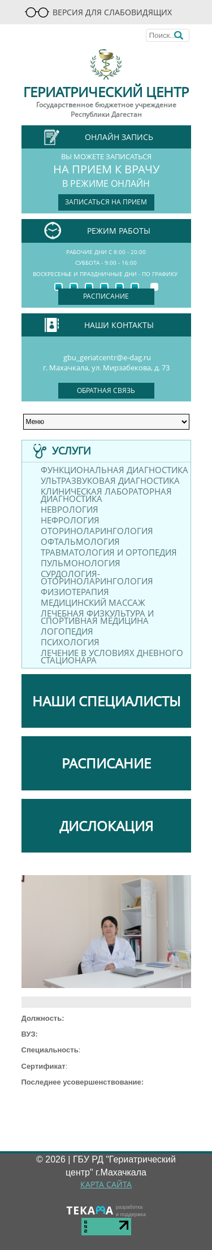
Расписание (106, 296)
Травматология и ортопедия (109, 552)
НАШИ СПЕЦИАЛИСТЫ (106, 701)
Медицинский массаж (93, 602)
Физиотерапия (75, 592)
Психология (70, 642)
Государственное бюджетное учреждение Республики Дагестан (106, 109)
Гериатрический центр (106, 91)
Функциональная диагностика (114, 470)
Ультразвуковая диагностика (110, 480)
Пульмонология (80, 563)
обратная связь (106, 390)
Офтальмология (80, 541)
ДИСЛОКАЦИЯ (106, 825)
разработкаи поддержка (131, 1210)
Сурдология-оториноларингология (97, 578)
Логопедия (67, 631)
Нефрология (70, 520)
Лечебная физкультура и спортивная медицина (97, 617)
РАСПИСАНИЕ (106, 763)
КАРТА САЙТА (106, 1184)
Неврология (69, 509)
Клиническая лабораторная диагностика (106, 495)
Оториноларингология (97, 531)
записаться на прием (106, 202)
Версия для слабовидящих (98, 12)
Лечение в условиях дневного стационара (112, 657)
